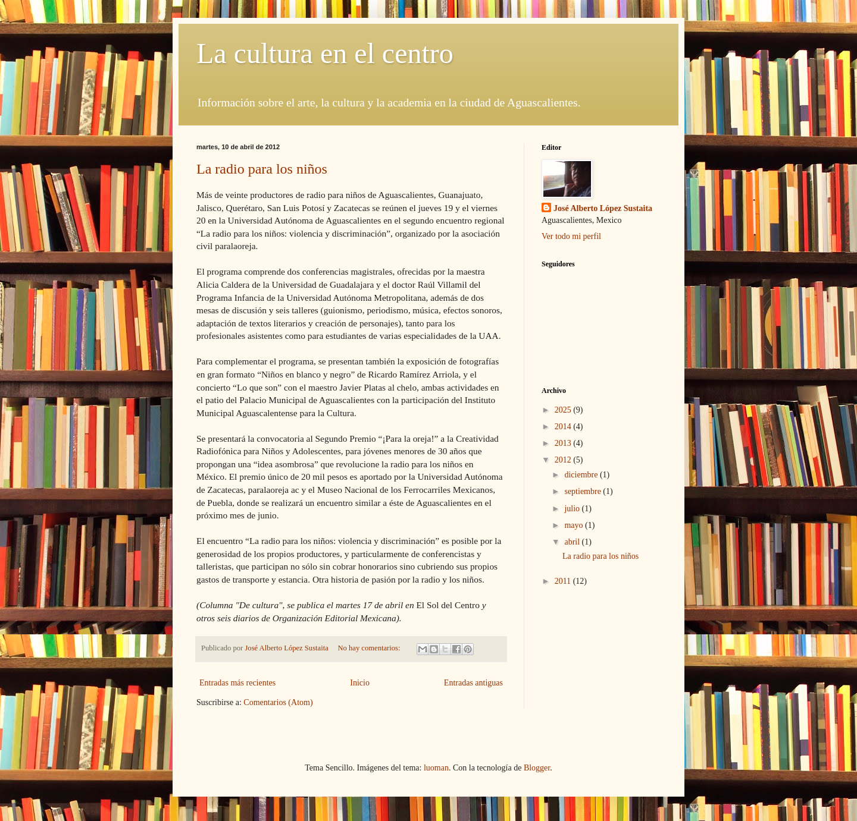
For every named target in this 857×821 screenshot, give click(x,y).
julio (572, 508)
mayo (574, 525)
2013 (564, 443)
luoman (436, 767)
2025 (564, 409)
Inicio (360, 682)
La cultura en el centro (324, 53)
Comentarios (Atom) (277, 702)
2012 (564, 459)
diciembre (581, 474)
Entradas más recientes (237, 682)
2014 (564, 426)
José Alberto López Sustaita (602, 208)
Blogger (537, 767)
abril (572, 541)
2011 (564, 581)
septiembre (583, 491)
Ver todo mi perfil (571, 236)
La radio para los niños (261, 169)
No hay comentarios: (369, 648)
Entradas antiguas (473, 682)
